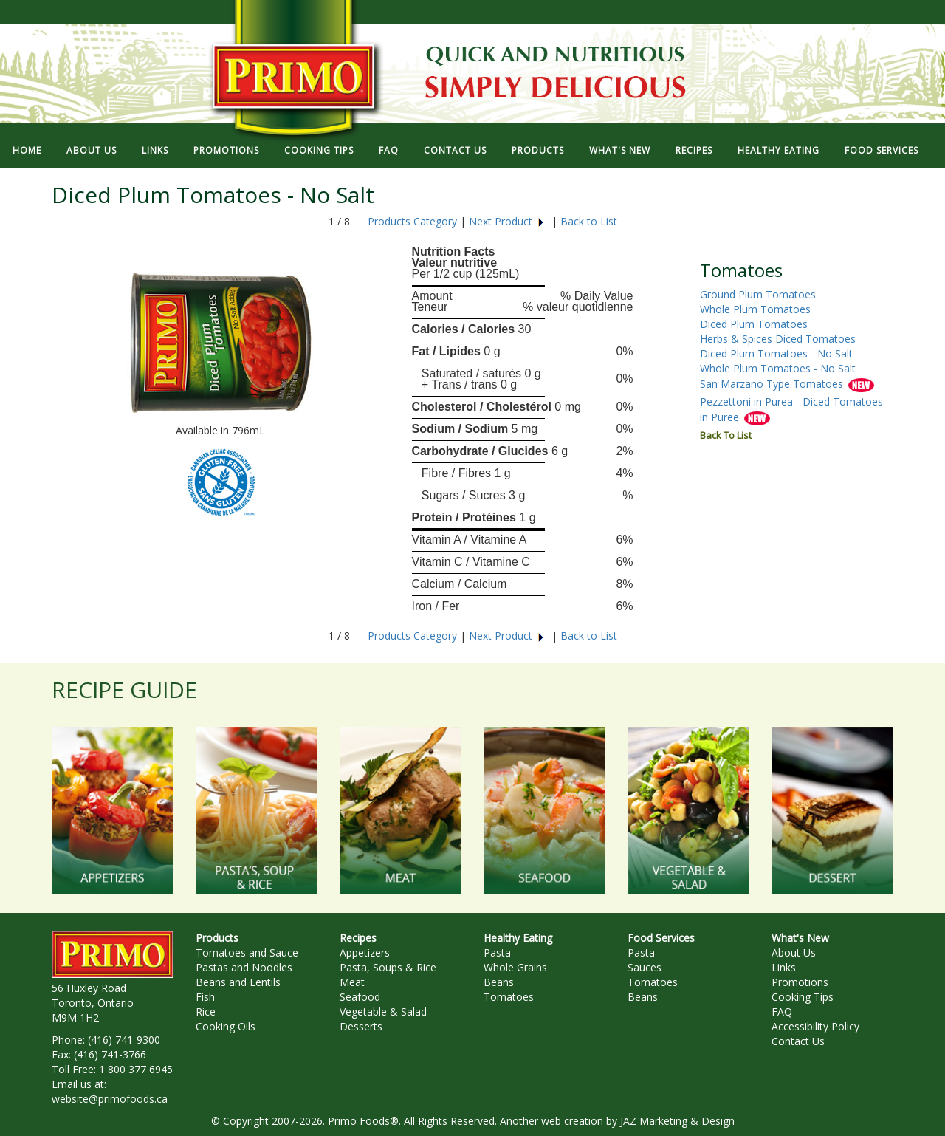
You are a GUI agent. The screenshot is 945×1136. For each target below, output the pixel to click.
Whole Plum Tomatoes (755, 309)
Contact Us (798, 1041)
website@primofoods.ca (110, 1099)
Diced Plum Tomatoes (754, 324)
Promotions (800, 982)
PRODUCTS (538, 150)
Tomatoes (509, 997)
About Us (794, 952)
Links (784, 967)
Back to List (588, 221)
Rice (206, 1012)
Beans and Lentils (238, 982)
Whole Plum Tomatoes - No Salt (778, 368)
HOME (27, 150)
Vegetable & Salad (383, 1012)
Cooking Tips (803, 997)
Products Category (412, 221)
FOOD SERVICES (881, 150)
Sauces (645, 967)
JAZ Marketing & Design (677, 1121)
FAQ (389, 150)
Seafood (360, 997)
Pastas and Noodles (244, 967)
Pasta (497, 952)
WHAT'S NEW (619, 150)
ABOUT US (91, 150)
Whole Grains (515, 967)
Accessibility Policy (815, 1026)
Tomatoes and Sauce (247, 952)
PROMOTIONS (226, 150)
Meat (352, 982)
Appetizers (365, 952)
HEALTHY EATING (778, 150)
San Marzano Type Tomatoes (773, 384)
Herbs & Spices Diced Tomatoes (778, 339)
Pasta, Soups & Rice (388, 967)
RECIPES (694, 150)
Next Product (507, 221)
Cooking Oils (225, 1026)
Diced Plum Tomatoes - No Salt (776, 353)
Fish (205, 997)
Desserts (361, 1026)
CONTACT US (455, 150)
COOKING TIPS (319, 150)
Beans (499, 982)
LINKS (155, 150)
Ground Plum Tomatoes (758, 294)
